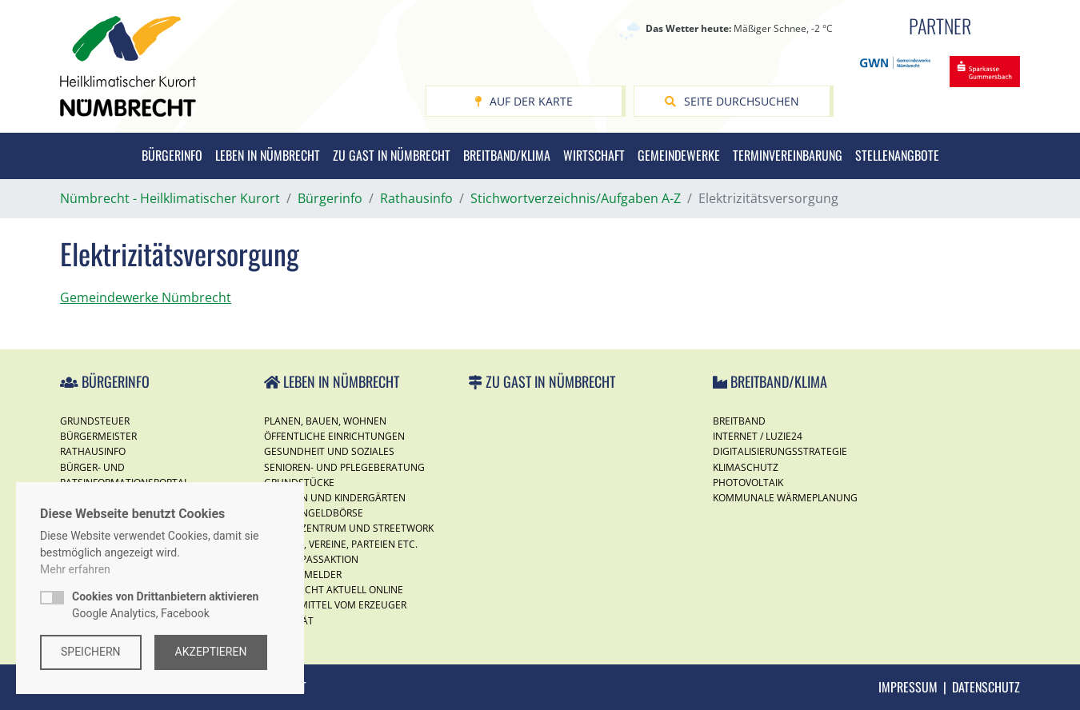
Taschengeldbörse (313, 513)
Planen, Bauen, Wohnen (325, 421)
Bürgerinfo (172, 155)
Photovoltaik (748, 482)
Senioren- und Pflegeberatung (344, 467)
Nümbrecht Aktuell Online (333, 589)
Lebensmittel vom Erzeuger (335, 605)
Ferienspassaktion (311, 559)
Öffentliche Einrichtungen (334, 436)
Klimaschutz (745, 467)
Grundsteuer (95, 421)
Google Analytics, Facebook (165, 605)
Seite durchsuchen (732, 101)
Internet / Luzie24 (757, 436)
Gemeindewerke (679, 155)
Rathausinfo (93, 451)
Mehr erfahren (75, 569)
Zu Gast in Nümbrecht (391, 155)
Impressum (908, 686)
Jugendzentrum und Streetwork (349, 528)
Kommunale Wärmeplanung (785, 498)
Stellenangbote (897, 155)
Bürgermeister (98, 436)
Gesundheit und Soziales (329, 451)
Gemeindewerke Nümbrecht (145, 297)
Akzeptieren (211, 651)
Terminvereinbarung (787, 155)
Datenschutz (986, 686)
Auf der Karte (523, 101)
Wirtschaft (594, 155)
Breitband (739, 421)
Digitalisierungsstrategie (780, 451)
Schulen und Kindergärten (335, 498)
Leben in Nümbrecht (267, 155)
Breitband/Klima (506, 155)
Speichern (91, 651)
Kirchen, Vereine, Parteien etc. (341, 544)
